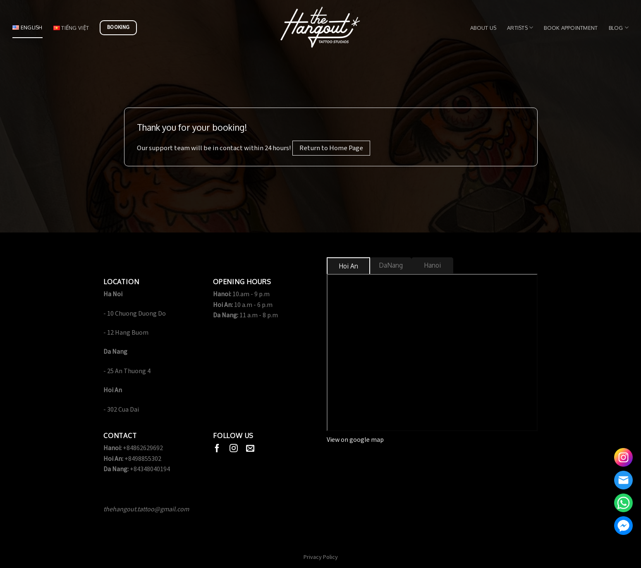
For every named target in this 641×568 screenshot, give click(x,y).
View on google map (355, 440)
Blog (619, 27)
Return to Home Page (331, 148)
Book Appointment (571, 27)
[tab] (348, 266)
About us (483, 27)
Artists (520, 27)
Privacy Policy (321, 557)
